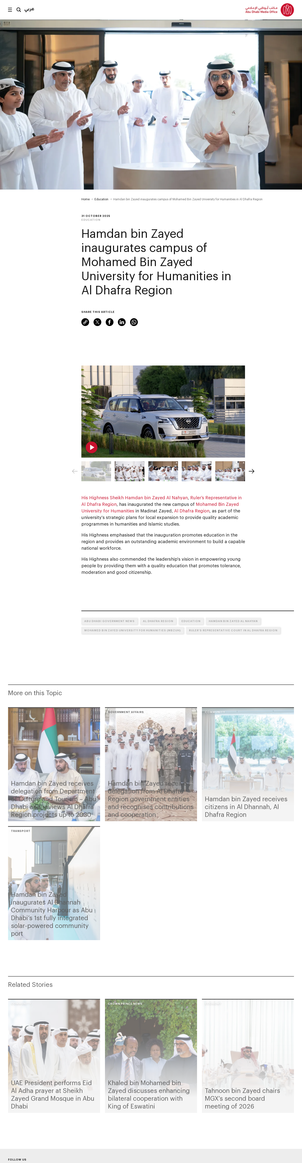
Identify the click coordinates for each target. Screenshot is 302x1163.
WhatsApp (134, 322)
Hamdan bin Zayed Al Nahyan (233, 621)
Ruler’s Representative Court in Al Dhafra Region (233, 630)
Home (85, 199)
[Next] (252, 471)
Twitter (97, 322)
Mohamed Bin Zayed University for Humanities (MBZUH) (132, 630)
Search (18, 9)
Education (101, 199)
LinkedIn (122, 322)
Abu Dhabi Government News (109, 621)
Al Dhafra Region (191, 510)
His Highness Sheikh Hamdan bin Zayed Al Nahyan (134, 497)
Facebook (109, 322)
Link (85, 322)
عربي (29, 8)
